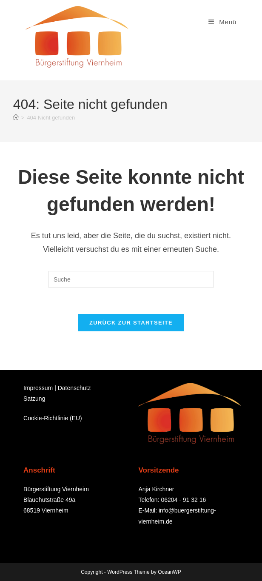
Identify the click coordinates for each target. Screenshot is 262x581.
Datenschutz (74, 387)
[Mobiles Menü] (222, 22)
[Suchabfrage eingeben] (131, 279)
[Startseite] (16, 117)
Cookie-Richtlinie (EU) (52, 418)
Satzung (34, 398)
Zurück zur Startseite (131, 322)
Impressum (38, 387)
